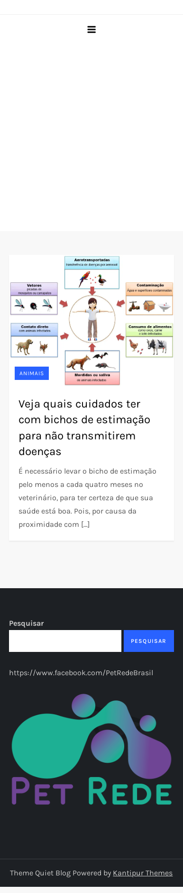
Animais (31, 373)
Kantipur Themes (143, 872)
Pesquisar (26, 623)
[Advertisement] (89, 137)
